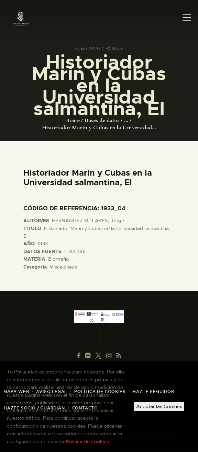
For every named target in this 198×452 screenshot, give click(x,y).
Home (72, 120)
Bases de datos (102, 120)
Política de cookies (87, 441)
